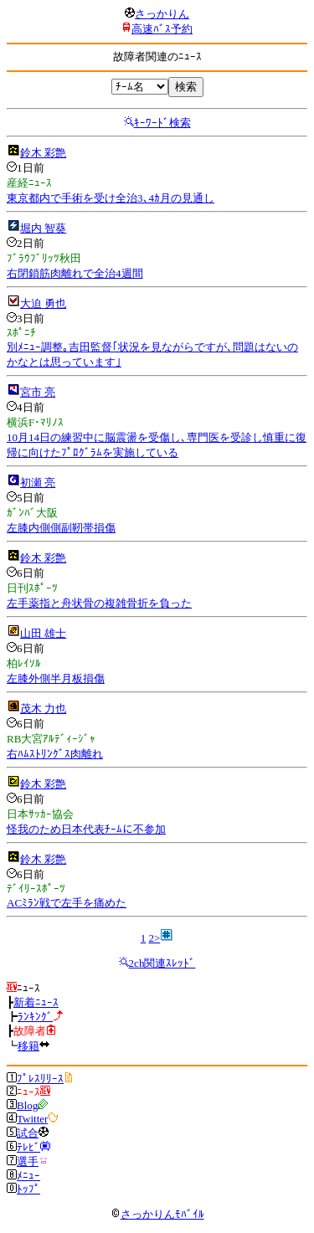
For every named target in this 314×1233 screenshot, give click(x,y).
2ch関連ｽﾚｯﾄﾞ (162, 963)
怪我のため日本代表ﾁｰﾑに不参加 (86, 829)
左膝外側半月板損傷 (56, 678)
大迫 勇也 (43, 303)
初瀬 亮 (37, 482)
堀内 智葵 (43, 228)
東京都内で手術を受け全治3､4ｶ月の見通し (110, 198)
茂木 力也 (43, 708)
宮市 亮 (37, 392)
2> (154, 938)
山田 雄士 (43, 633)
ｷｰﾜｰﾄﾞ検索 (162, 122)
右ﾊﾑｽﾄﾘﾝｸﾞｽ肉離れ (55, 754)
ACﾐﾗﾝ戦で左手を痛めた (66, 902)
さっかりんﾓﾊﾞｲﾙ (157, 1214)
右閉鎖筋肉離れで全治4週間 (75, 273)
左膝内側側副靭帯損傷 (61, 527)
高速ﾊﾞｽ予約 (162, 29)
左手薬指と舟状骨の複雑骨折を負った (99, 603)
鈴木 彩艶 (43, 152)
